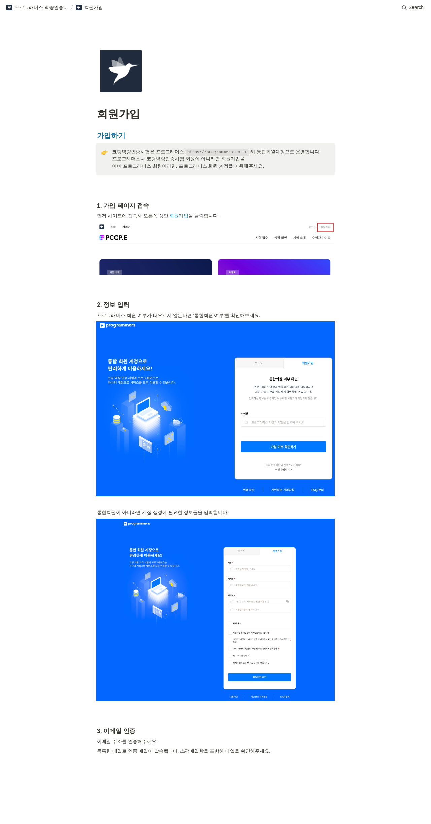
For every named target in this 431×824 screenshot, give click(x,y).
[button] (37, 8)
